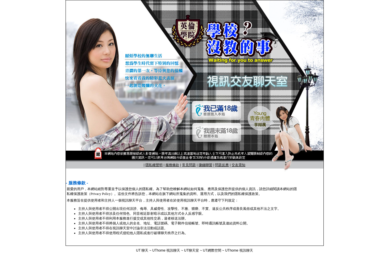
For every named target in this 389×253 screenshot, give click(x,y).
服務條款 (172, 165)
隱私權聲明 (154, 165)
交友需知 (238, 165)
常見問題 (189, 165)
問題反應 (222, 165)
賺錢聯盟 (205, 165)
